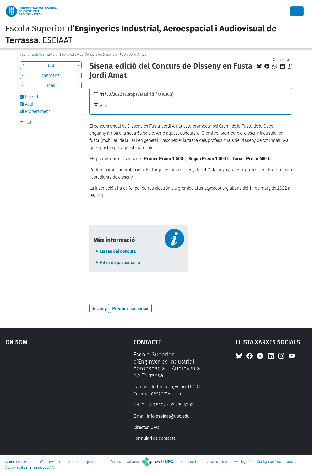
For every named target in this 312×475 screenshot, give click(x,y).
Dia (51, 65)
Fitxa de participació (120, 262)
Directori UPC (146, 427)
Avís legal (241, 462)
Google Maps (53, 387)
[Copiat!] (290, 66)
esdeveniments (42, 54)
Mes (51, 85)
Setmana (51, 75)
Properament (37, 111)
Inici (23, 54)
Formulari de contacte (154, 438)
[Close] (297, 11)
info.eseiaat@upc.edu (168, 416)
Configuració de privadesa (276, 462)
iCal (103, 105)
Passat (31, 96)
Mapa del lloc (190, 462)
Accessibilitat (217, 462)
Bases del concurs (118, 251)
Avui (29, 104)
